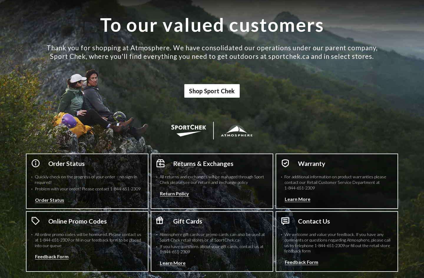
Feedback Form (52, 256)
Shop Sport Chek (212, 90)
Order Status (49, 200)
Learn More (297, 199)
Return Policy (174, 193)
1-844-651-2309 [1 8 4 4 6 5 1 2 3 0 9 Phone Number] (125, 188)
